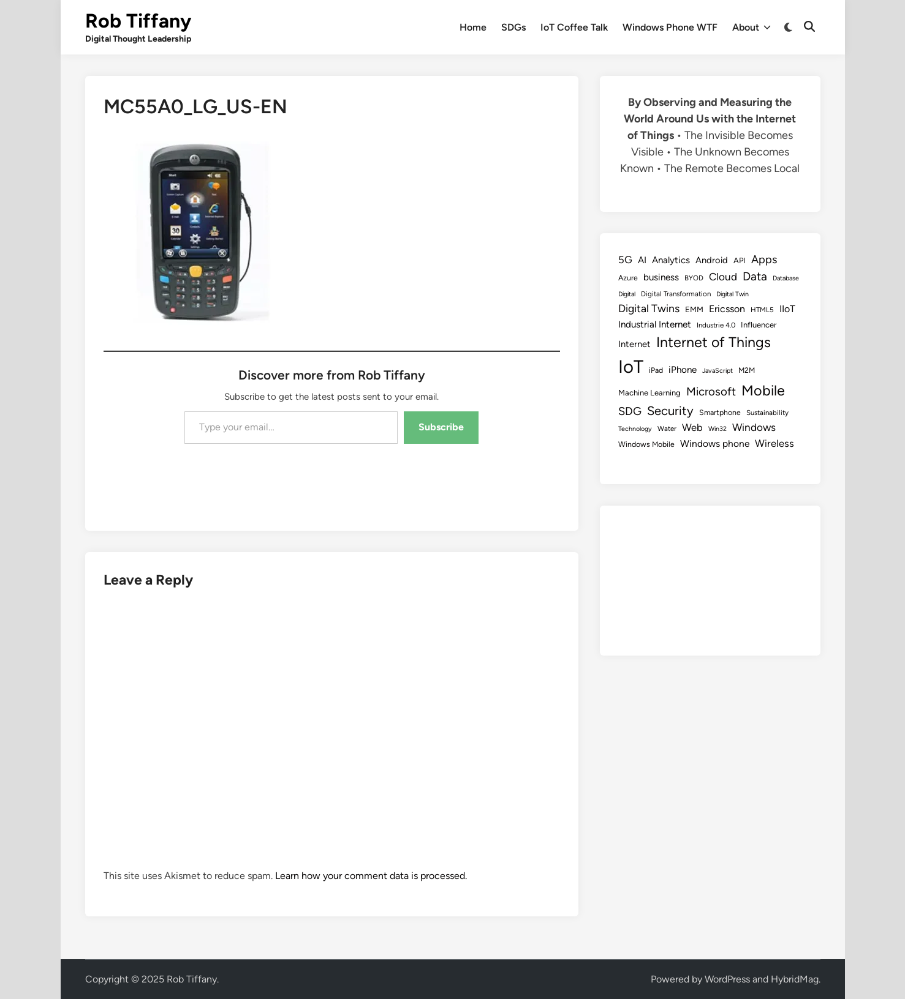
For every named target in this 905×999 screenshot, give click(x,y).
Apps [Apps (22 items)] (764, 259)
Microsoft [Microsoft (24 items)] (711, 391)
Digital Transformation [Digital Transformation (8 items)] (676, 294)
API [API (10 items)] (739, 260)
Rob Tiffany (138, 20)
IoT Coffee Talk (574, 27)
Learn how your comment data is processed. (371, 875)
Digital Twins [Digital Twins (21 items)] (649, 308)
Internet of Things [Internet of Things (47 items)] (713, 342)
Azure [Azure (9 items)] (628, 277)
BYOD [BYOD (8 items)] (693, 278)
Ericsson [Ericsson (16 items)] (727, 309)
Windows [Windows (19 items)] (754, 427)
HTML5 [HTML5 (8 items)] (762, 309)
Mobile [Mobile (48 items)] (763, 390)
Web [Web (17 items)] (692, 427)
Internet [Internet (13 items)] (634, 344)
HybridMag (795, 979)
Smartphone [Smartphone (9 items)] (720, 412)
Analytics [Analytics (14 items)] (671, 260)
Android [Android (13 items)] (711, 260)
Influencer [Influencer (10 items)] (758, 324)
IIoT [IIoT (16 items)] (787, 309)
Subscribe (441, 427)
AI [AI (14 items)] (642, 260)
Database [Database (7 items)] (786, 278)
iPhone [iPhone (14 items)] (682, 369)
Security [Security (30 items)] (670, 410)
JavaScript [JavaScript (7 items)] (717, 371)
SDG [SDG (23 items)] (630, 411)
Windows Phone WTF (670, 27)
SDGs (513, 27)
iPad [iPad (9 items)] (656, 370)
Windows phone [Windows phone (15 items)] (714, 443)
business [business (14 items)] (661, 277)
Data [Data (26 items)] (755, 276)
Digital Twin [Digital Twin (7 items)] (732, 294)
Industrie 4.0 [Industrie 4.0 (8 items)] (716, 325)
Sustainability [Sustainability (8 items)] (767, 412)
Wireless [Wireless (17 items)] (774, 443)
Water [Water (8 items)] (666, 428)
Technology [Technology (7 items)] (635, 429)
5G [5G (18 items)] (625, 259)
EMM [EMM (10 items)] (694, 309)
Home (473, 27)
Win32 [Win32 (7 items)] (717, 429)
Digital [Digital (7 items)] (626, 294)
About (751, 27)
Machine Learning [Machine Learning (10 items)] (649, 392)
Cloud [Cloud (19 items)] (723, 277)
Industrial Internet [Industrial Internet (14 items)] (654, 324)
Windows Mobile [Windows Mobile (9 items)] (646, 444)
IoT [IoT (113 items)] (630, 366)
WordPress (727, 979)
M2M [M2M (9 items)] (746, 370)
